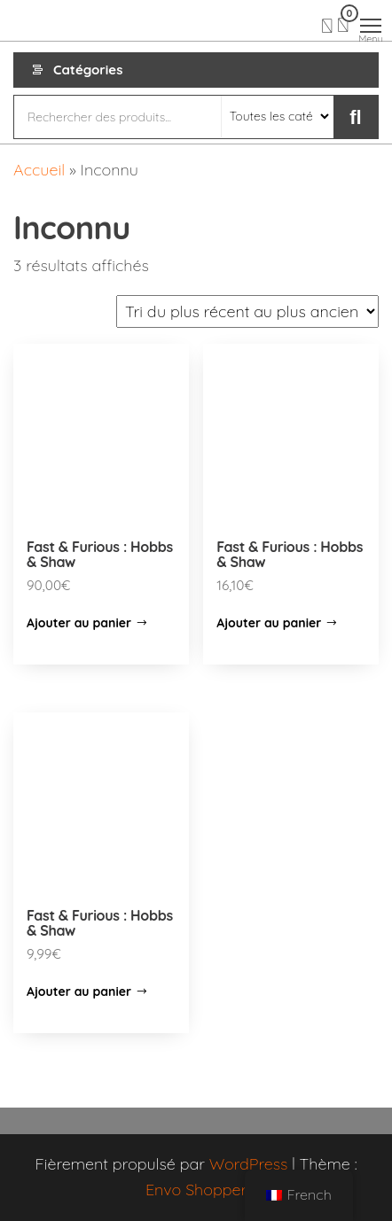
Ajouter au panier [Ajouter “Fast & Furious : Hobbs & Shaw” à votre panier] (79, 623)
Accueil (39, 169)
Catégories (87, 69)
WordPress (248, 1164)
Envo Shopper (196, 1189)
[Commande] (247, 311)
